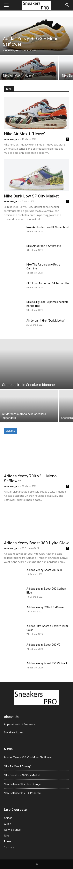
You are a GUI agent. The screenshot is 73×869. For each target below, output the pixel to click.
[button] (6, 5)
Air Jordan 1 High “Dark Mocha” (45, 320)
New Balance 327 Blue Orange (22, 784)
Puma (7, 841)
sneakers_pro (10, 50)
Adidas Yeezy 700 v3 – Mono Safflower (28, 757)
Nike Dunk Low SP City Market (31, 196)
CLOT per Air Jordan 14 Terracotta (47, 283)
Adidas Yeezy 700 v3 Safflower (45, 607)
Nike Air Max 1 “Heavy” (25, 134)
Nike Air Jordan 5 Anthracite (43, 245)
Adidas (8, 818)
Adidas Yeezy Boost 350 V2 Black (47, 663)
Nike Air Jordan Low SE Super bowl (47, 227)
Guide (7, 824)
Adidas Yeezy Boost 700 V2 (43, 644)
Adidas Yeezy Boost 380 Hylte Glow (36, 543)
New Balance (12, 829)
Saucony (9, 847)
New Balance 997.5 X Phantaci (22, 793)
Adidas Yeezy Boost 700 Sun (44, 570)
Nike (7, 835)
